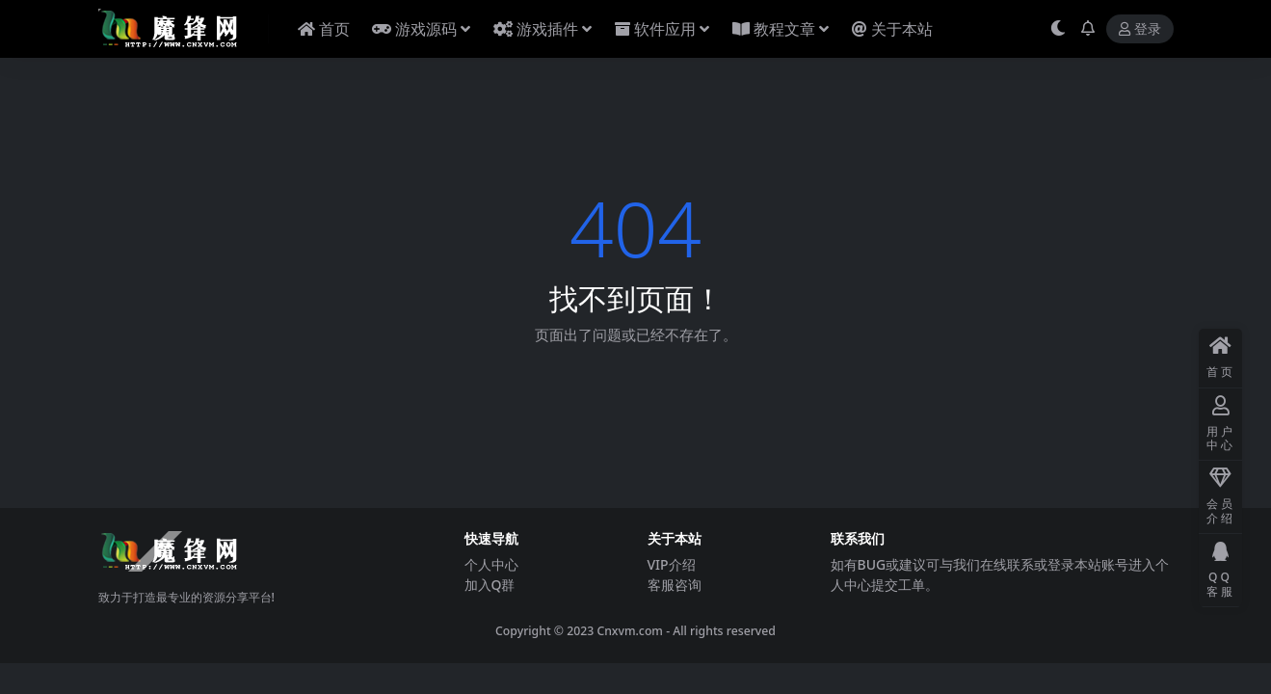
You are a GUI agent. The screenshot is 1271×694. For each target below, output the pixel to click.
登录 (1140, 29)
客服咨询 (675, 584)
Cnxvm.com (629, 631)
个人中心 (491, 564)
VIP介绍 (672, 564)
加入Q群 (490, 584)
